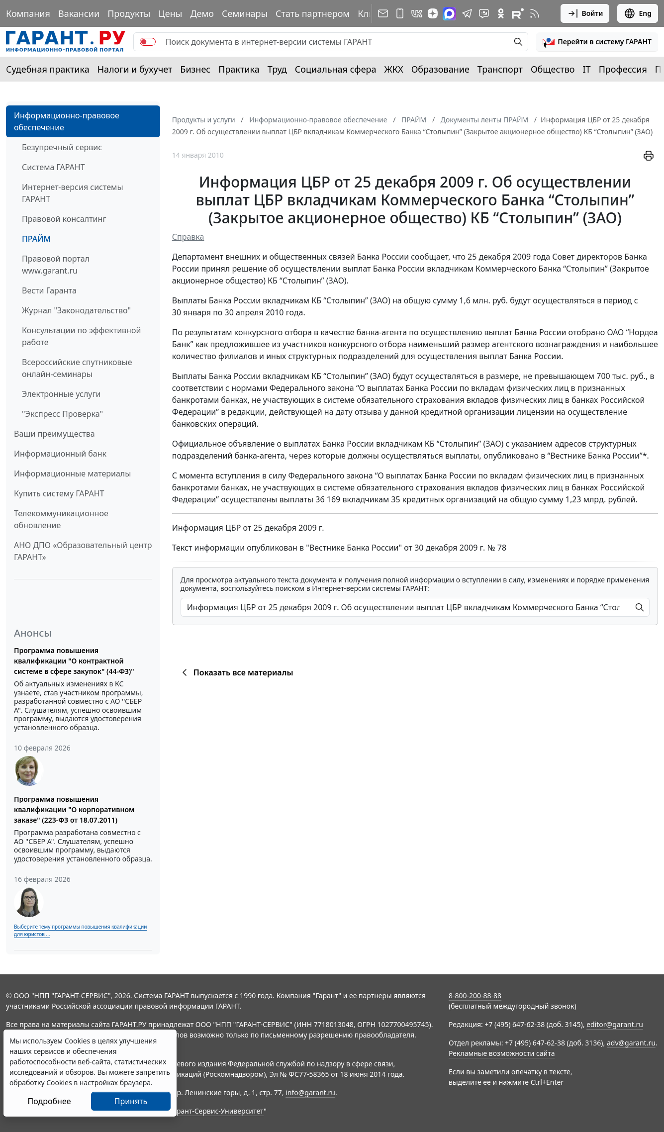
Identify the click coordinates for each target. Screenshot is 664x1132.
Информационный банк (60, 453)
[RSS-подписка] (535, 13)
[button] (597, 41)
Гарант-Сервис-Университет (217, 1111)
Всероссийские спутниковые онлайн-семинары (77, 368)
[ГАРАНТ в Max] (449, 13)
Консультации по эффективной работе (81, 336)
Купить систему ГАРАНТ (59, 493)
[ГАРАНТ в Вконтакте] (417, 13)
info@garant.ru (310, 1092)
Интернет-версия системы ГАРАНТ (72, 193)
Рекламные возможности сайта (502, 1053)
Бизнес (195, 69)
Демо (202, 13)
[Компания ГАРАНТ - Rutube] (518, 13)
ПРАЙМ (36, 238)
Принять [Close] (131, 1101)
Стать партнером (313, 13)
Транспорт (500, 69)
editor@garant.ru (614, 1024)
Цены (170, 13)
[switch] (148, 42)
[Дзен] (433, 13)
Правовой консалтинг (64, 218)
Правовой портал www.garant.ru (56, 264)
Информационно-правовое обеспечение (66, 121)
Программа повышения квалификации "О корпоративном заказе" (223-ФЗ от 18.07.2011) (74, 809)
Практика (238, 69)
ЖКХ (393, 69)
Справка (188, 236)
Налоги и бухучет (135, 69)
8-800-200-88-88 (475, 995)
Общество (553, 69)
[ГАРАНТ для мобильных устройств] (400, 13)
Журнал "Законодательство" (76, 310)
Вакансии (78, 13)
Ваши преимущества (54, 433)
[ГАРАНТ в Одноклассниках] (501, 13)
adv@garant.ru (631, 1042)
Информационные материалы (72, 473)
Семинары (245, 13)
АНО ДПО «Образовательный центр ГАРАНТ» (83, 551)
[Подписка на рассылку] (383, 13)
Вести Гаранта (49, 290)
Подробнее (49, 1101)
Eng (638, 13)
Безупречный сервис (62, 147)
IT (587, 69)
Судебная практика (48, 69)
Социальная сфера (336, 69)
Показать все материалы (236, 672)
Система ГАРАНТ (53, 167)
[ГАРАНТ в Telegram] (467, 13)
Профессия (623, 69)
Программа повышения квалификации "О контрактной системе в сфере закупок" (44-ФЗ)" (74, 661)
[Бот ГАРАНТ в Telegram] (484, 13)
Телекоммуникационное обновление (61, 519)
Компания (28, 13)
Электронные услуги (61, 393)
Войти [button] (585, 13)
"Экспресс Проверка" (62, 413)
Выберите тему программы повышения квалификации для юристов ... (80, 930)
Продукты (128, 13)
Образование (440, 69)
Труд (277, 69)
